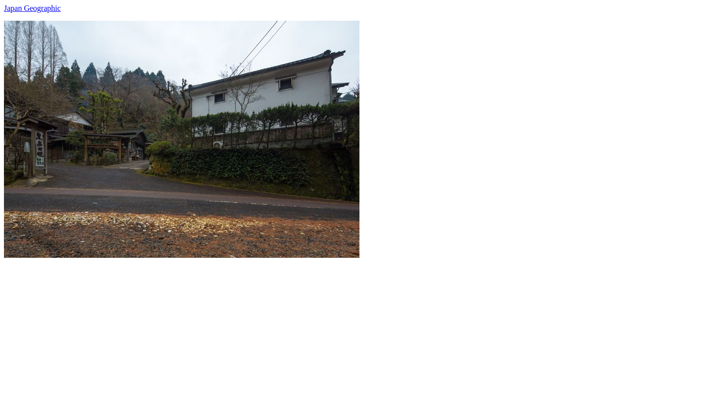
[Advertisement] (300, 327)
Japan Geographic (32, 8)
